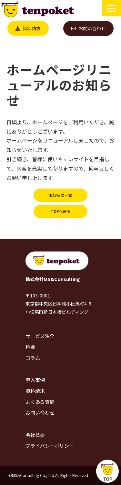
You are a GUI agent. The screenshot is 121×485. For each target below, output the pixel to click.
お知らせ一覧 (60, 195)
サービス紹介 (40, 335)
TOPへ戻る (61, 211)
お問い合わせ (92, 28)
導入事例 (35, 379)
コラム (32, 357)
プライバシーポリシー (49, 445)
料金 (30, 346)
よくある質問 (40, 401)
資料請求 (32, 28)
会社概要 (35, 434)
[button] (111, 8)
